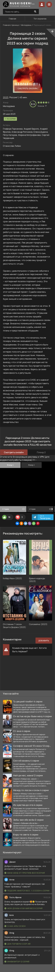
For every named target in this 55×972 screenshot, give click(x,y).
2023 (5, 97)
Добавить (43, 640)
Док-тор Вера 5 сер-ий (18, 944)
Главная (12, 18)
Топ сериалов (40, 18)
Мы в (45, 517)
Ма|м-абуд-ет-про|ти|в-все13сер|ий (25, 873)
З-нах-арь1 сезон (15, 926)
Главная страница (11, 25)
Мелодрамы (26, 25)
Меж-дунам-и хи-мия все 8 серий (24, 908)
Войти (42, 4)
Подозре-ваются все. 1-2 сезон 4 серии (27, 890)
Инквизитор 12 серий (17, 961)
